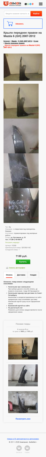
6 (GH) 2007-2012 (25, 41)
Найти (36, 13)
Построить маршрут (12, 242)
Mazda (14, 41)
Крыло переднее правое (15, 43)
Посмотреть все (23, 419)
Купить (23, 261)
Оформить (19, 24)
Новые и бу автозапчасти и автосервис (23, 439)
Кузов (36, 41)
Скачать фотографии (17, 268)
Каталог (7, 41)
